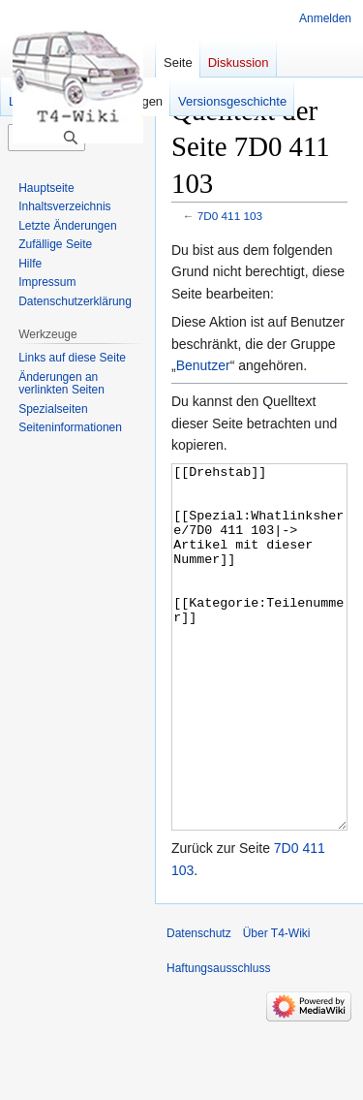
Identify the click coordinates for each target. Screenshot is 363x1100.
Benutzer (203, 365)
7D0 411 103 (229, 215)
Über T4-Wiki (277, 1006)
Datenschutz (198, 1006)
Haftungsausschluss (218, 1041)
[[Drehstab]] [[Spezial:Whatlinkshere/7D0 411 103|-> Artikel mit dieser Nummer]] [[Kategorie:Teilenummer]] (259, 683)
